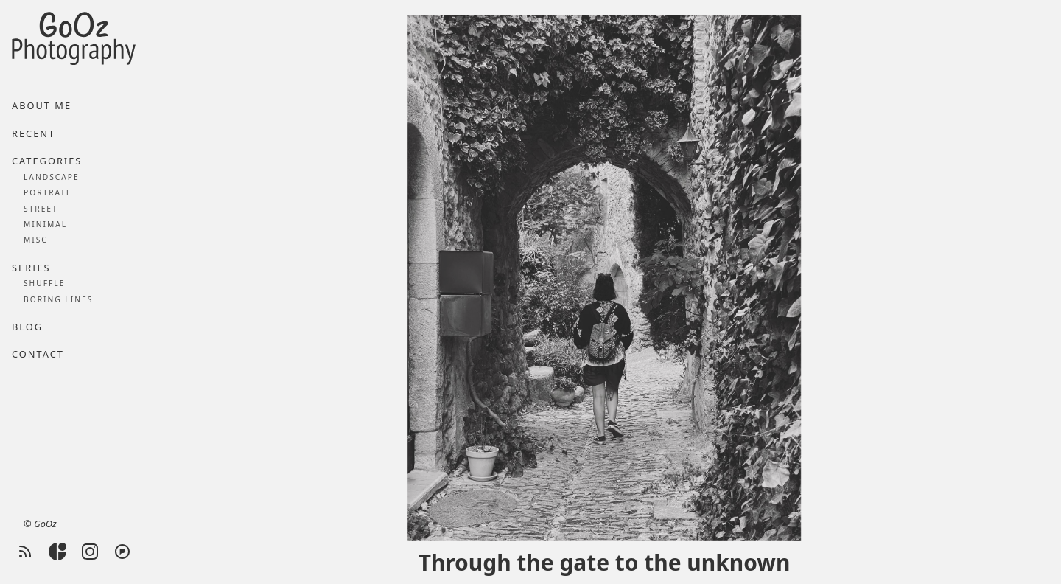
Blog (27, 326)
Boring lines (58, 299)
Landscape (52, 177)
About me (41, 105)
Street (41, 209)
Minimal (45, 224)
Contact (38, 354)
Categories (47, 160)
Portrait (47, 192)
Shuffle (44, 283)
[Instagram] (90, 551)
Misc (36, 239)
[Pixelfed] (122, 551)
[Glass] (57, 551)
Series (31, 267)
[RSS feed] (25, 551)
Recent (33, 133)
